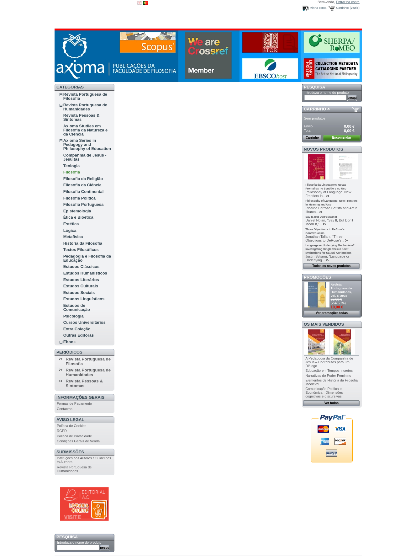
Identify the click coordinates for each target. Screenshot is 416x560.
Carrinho (315, 109)
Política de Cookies (71, 426)
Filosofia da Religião (83, 178)
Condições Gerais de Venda (78, 441)
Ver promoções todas (332, 313)
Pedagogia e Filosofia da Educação (87, 258)
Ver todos (331, 403)
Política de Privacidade (74, 436)
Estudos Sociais (79, 292)
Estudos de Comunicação (76, 307)
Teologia (71, 165)
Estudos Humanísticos (85, 273)
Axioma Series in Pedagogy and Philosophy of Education (87, 144)
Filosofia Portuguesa (83, 204)
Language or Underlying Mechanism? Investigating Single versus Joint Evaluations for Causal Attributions (330, 249)
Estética (71, 223)
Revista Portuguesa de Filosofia (85, 96)
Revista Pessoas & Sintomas (81, 117)
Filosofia (71, 172)
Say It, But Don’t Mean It (321, 216)
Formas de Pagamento (74, 403)
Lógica (69, 230)
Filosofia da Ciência (82, 185)
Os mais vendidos (324, 324)
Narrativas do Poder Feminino (328, 375)
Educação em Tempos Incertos (329, 370)
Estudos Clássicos (81, 266)
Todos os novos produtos (331, 266)
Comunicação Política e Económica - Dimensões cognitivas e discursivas (324, 392)
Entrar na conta (348, 2)
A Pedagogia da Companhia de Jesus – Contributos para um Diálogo (329, 362)
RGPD (62, 431)
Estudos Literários (81, 279)
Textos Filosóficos (81, 249)
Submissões (70, 452)
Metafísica (73, 236)
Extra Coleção (77, 329)
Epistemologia (77, 211)
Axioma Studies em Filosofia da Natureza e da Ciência (85, 130)
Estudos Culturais (80, 286)
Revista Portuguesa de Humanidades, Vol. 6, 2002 (341, 290)
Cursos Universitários (84, 322)
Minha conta (318, 7)
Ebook (69, 341)
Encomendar (341, 137)
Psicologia (73, 316)
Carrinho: (342, 7)
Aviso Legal (70, 419)
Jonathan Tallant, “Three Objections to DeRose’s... (324, 238)
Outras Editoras (78, 335)
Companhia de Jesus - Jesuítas (85, 157)
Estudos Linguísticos (83, 298)
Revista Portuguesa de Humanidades (85, 107)
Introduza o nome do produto (79, 542)
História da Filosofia (82, 243)
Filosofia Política (79, 198)
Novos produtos (323, 149)
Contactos (64, 409)
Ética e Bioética (78, 217)
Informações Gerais (80, 397)
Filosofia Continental (83, 191)
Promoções (317, 277)
